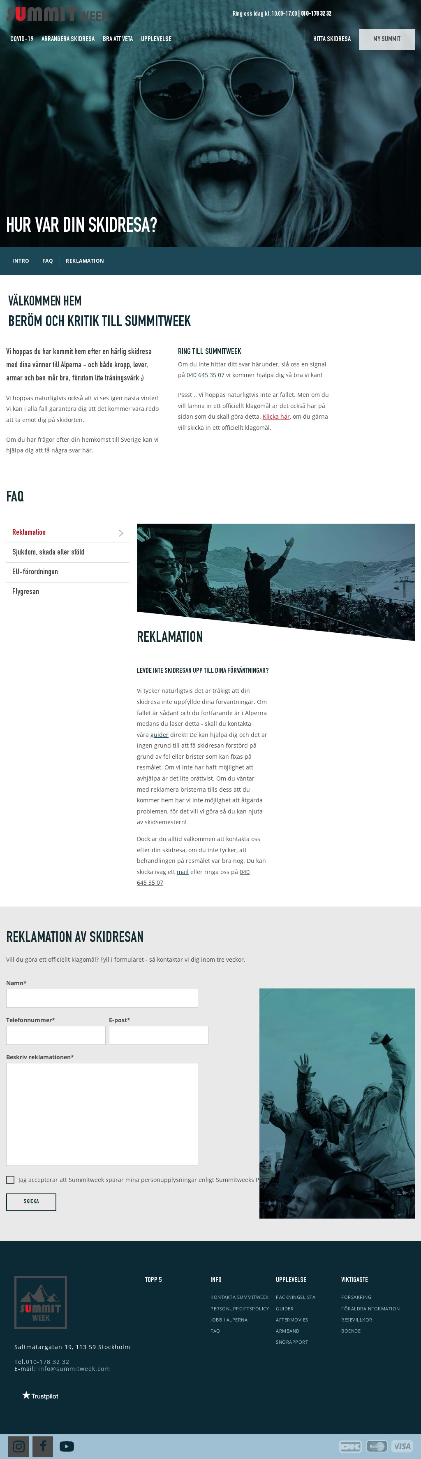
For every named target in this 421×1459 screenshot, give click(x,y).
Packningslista (295, 1297)
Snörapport (292, 1342)
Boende (351, 1331)
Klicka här (276, 416)
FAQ (215, 1331)
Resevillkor (356, 1320)
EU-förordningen (35, 573)
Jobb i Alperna (229, 1320)
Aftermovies (292, 1320)
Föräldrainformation (370, 1308)
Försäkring (356, 1297)
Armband (288, 1331)
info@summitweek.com (74, 1369)
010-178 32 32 (47, 1362)
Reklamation (67, 533)
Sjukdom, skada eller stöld (48, 553)
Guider (285, 1308)
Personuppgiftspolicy (239, 1308)
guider (159, 735)
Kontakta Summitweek (239, 1297)
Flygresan (25, 592)
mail (183, 872)
